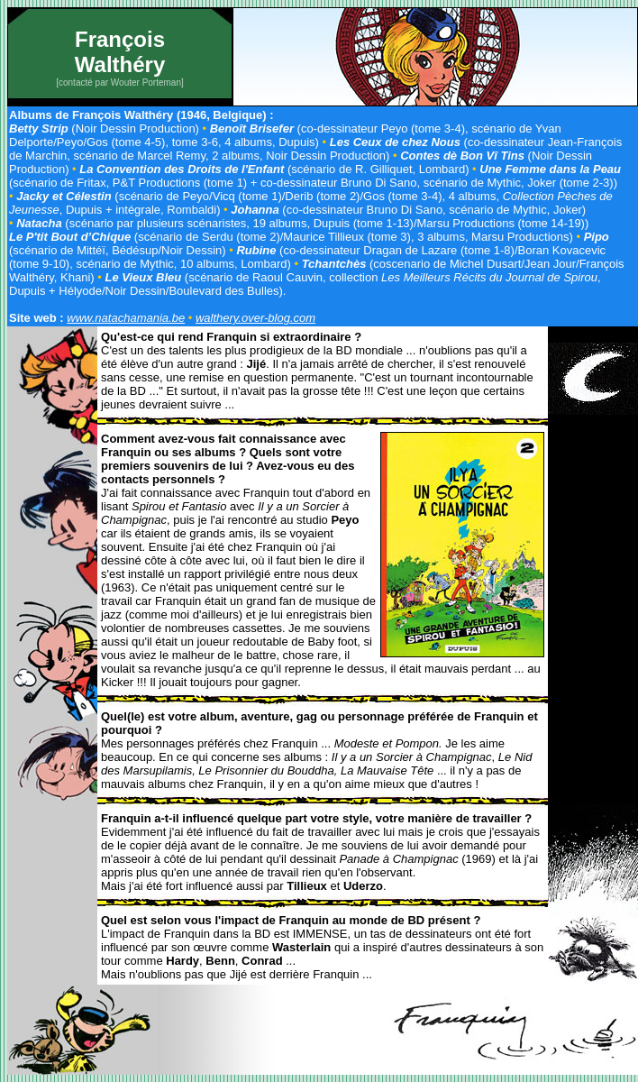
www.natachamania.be (126, 318)
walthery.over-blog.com (255, 318)
